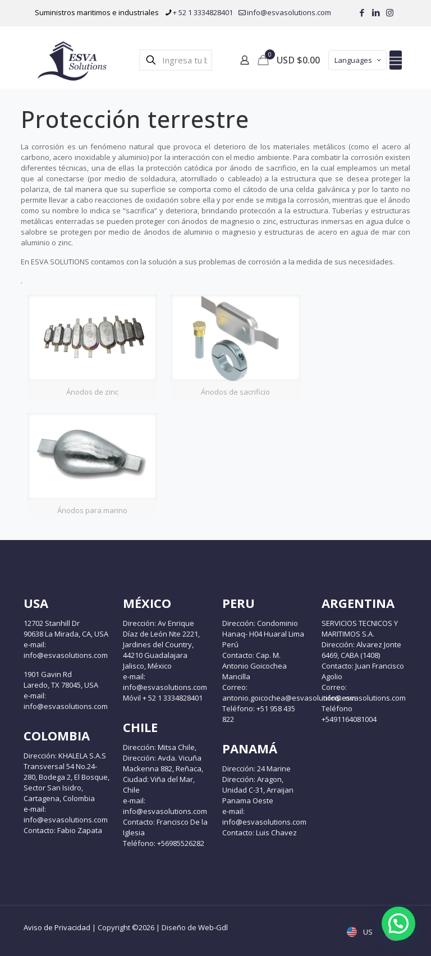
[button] (398, 923)
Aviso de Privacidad (57, 927)
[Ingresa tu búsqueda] (175, 60)
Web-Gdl (213, 927)
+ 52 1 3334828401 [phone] (203, 12)
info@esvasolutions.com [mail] (289, 12)
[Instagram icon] (390, 12)
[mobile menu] (395, 60)
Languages (358, 60)
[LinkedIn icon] (376, 12)
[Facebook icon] (361, 12)
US (361, 932)
